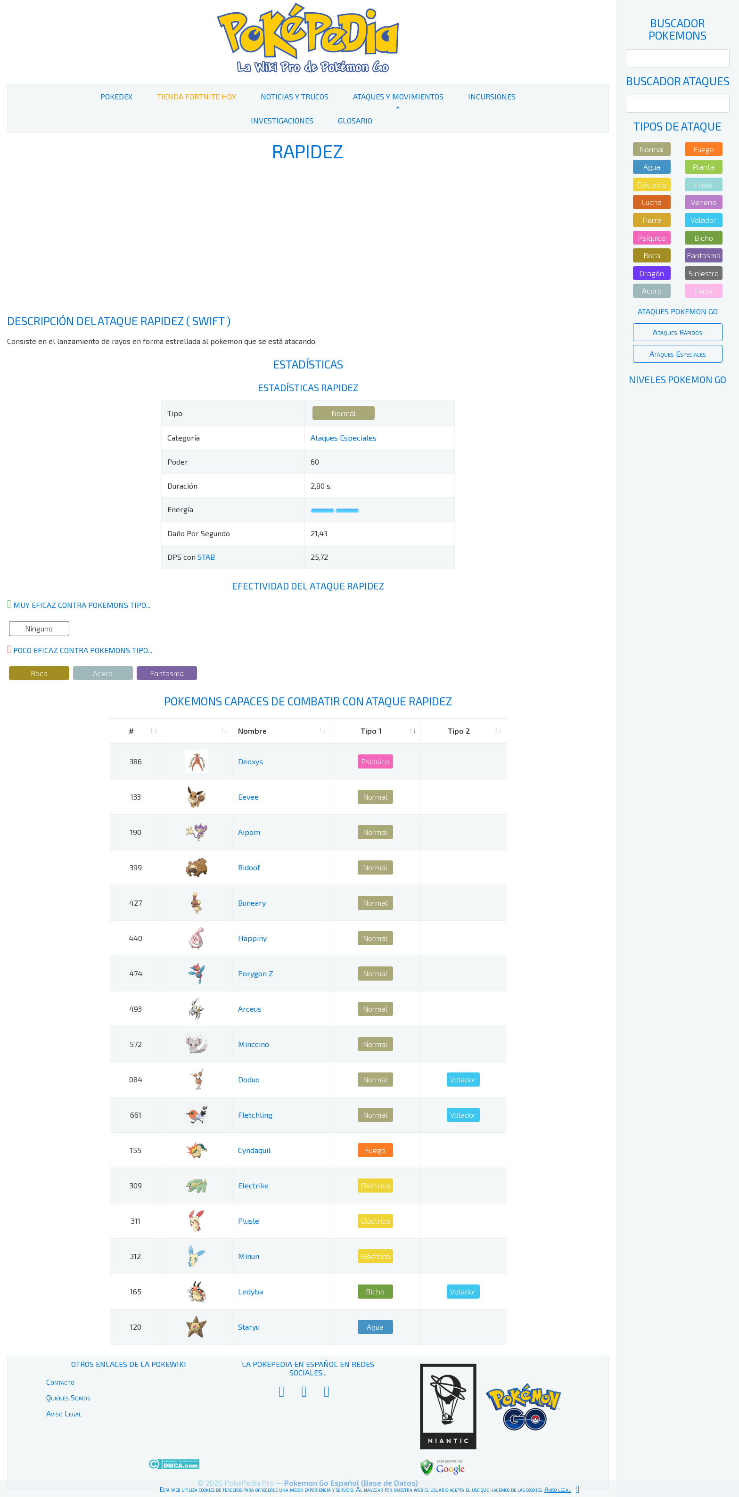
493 (135, 1008)
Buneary (252, 902)
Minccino (253, 1043)
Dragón (651, 273)
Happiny (252, 937)
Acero (103, 673)
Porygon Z (255, 973)
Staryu (249, 1326)
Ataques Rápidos (677, 331)
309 (136, 1185)
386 (136, 761)
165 (135, 1291)
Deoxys (250, 761)
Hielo (703, 184)
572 (136, 1043)
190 (135, 831)
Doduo (249, 1079)
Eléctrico (375, 1185)
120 (135, 1326)
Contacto (60, 1381)
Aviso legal (557, 1489)
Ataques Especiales (344, 437)
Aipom (249, 831)
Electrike (253, 1185)
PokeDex (116, 96)
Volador (463, 1079)
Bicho (375, 1291)
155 (135, 1149)
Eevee (248, 796)
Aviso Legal (64, 1413)
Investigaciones (282, 120)
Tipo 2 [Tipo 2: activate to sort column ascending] (459, 730)
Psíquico (375, 761)
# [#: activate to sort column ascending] (131, 730)
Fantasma (167, 673)
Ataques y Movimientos (398, 96)
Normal (343, 413)
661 (135, 1114)
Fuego (375, 1149)
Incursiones (492, 96)
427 (135, 902)
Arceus (250, 1008)
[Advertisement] (308, 239)
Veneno (703, 201)
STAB (206, 556)
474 (135, 973)
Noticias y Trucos (294, 96)
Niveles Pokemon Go (677, 379)
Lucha (651, 201)
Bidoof (249, 867)
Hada (704, 290)
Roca (39, 673)
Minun (248, 1256)
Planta (703, 166)
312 (135, 1256)
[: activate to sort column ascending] (196, 731)
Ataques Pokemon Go (678, 311)
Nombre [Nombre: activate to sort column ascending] (252, 730)
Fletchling (255, 1114)
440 (135, 937)
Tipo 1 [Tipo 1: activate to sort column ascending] (371, 730)
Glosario (355, 120)
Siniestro (704, 273)
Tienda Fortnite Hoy (196, 96)
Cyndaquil (254, 1149)
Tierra (651, 219)
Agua (375, 1326)
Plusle (248, 1220)
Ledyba (250, 1291)
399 (136, 867)
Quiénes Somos (68, 1397)
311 (135, 1220)
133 (136, 796)
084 (135, 1079)
